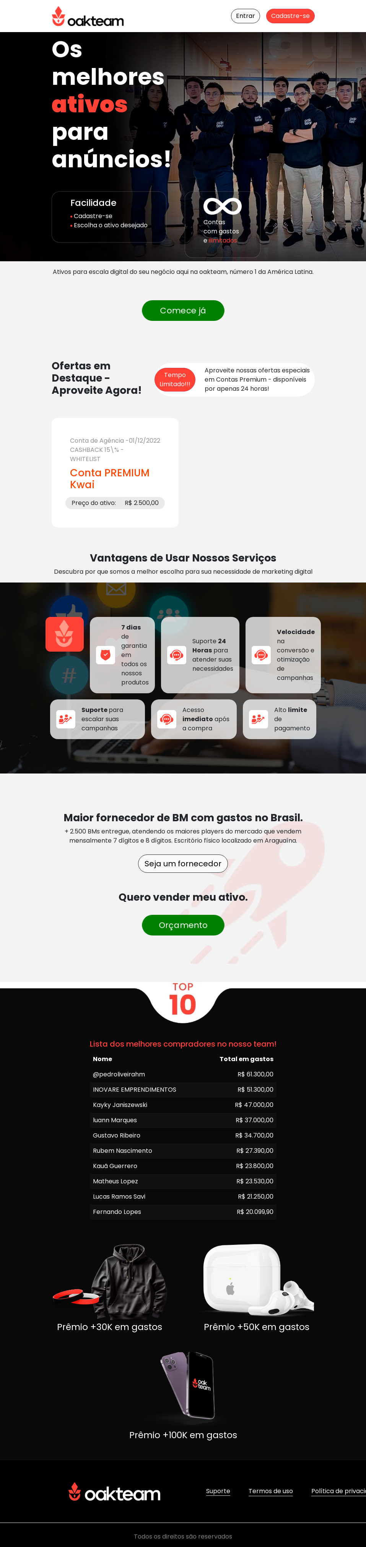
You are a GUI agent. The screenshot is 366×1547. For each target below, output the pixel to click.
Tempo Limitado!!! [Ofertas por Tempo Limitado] (174, 379)
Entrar (245, 15)
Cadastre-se (290, 15)
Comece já (183, 310)
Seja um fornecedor (183, 863)
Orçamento (183, 925)
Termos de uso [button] (271, 1491)
